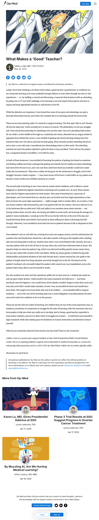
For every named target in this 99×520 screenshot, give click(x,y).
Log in (42, 515)
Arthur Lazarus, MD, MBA (25, 474)
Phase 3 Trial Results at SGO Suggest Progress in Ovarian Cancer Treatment (73, 420)
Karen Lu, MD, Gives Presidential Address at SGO (26, 418)
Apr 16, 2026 (16, 478)
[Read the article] (25, 399)
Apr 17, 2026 (16, 428)
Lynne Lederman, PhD (26, 424)
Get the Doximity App (42, 505)
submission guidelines (73, 365)
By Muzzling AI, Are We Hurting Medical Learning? (25, 468)
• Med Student (37, 66)
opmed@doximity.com (18, 368)
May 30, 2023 (20, 69)
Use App (85, 4)
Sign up (57, 515)
